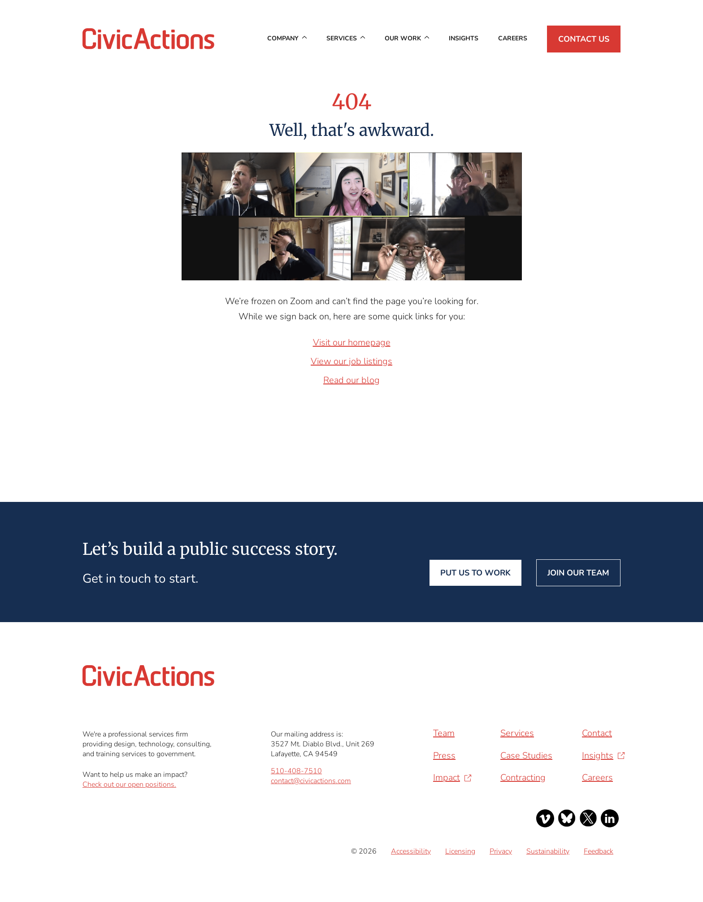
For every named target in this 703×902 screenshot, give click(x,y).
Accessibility (411, 851)
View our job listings (351, 361)
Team (444, 733)
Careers (512, 38)
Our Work (403, 38)
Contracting (523, 777)
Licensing (460, 851)
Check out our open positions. (129, 784)
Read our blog (351, 380)
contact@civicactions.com (311, 781)
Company (283, 38)
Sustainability (547, 851)
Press (444, 755)
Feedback (598, 851)
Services (341, 38)
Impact (446, 777)
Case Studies (526, 755)
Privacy (501, 851)
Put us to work (475, 572)
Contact (597, 733)
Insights (463, 38)
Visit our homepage (352, 342)
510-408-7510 (296, 771)
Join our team (578, 572)
